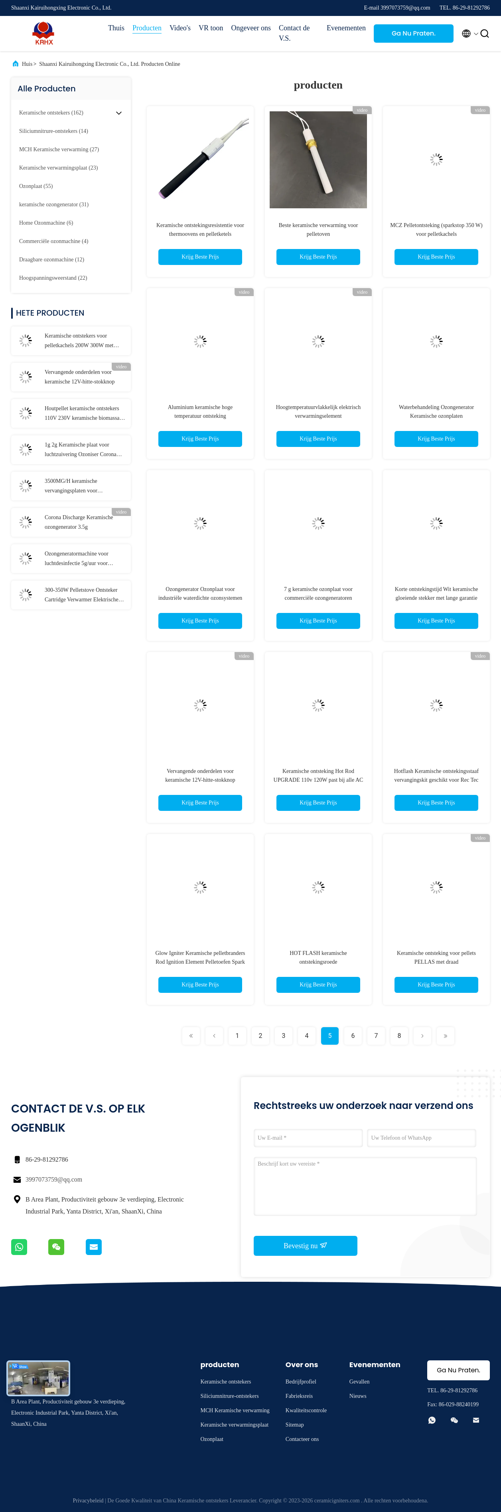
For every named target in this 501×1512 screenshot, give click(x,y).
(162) (51, 113)
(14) (53, 131)
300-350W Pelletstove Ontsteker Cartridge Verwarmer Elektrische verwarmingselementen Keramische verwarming (85, 596)
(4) (53, 241)
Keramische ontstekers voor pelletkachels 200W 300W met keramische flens (79, 341)
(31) (54, 205)
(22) (53, 278)
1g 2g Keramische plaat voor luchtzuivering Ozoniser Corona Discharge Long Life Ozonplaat (80, 450)
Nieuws (358, 1396)
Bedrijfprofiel (301, 1382)
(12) (51, 260)
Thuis (116, 28)
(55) (36, 186)
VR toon (211, 28)
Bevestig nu (305, 1245)
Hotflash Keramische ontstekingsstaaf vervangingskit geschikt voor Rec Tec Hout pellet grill (436, 780)
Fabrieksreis (299, 1396)
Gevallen (359, 1382)
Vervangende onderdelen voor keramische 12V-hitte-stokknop (80, 377)
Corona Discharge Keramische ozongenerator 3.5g (79, 522)
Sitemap (295, 1425)
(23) (58, 168)
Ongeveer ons (251, 28)
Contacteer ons (302, 1439)
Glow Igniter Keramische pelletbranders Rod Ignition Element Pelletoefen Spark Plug (200, 962)
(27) (59, 149)
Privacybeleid (88, 1501)
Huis (27, 64)
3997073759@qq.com (54, 1179)
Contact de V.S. (294, 33)
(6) (46, 223)
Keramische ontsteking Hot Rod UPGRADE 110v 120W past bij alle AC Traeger (318, 780)
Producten (147, 28)
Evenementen (346, 28)
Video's (180, 28)
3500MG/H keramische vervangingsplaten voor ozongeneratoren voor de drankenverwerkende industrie (78, 487)
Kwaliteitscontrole (306, 1410)
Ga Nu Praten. (414, 33)
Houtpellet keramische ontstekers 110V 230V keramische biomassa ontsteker (82, 414)
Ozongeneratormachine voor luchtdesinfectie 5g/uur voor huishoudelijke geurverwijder (77, 559)
